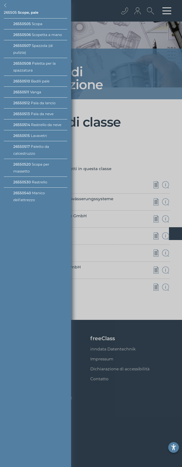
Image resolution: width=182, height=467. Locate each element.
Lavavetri (30, 135)
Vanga (27, 92)
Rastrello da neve (37, 124)
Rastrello (30, 182)
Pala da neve (33, 114)
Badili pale (31, 81)
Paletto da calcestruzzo (31, 150)
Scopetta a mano (37, 34)
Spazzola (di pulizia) (33, 49)
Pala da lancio (34, 103)
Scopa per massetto (31, 167)
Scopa (27, 24)
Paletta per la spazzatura (34, 67)
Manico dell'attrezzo (29, 196)
